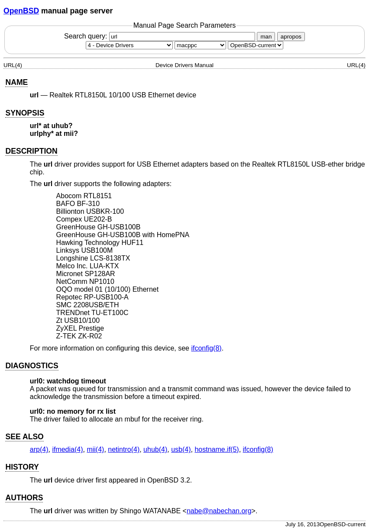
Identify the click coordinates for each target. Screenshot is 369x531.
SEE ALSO (24, 436)
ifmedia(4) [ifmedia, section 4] (67, 449)
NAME (16, 82)
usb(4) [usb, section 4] (181, 449)
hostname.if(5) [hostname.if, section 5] (216, 449)
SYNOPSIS (24, 113)
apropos (291, 36)
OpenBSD (21, 10)
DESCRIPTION (31, 151)
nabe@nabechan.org (219, 511)
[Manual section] (129, 45)
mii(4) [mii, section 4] (95, 449)
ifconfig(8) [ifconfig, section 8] (206, 348)
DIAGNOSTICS (31, 365)
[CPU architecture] (200, 45)
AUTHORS (24, 497)
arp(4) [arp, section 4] (39, 449)
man (266, 36)
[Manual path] (255, 45)
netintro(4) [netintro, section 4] (123, 449)
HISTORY (22, 467)
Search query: (160, 36)
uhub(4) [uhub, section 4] (155, 449)
